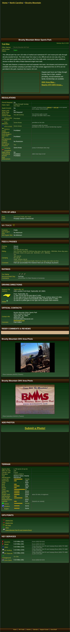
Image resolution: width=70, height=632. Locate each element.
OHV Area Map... (49, 82)
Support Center (44, 629)
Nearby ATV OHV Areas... (52, 85)
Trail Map (6, 44)
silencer (49, 107)
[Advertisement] (35, 185)
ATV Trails (21, 629)
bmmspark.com (19, 320)
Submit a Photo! (35, 428)
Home (5, 3)
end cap (56, 107)
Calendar (35, 629)
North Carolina (16, 3)
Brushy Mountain (33, 3)
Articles (28, 629)
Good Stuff (54, 629)
